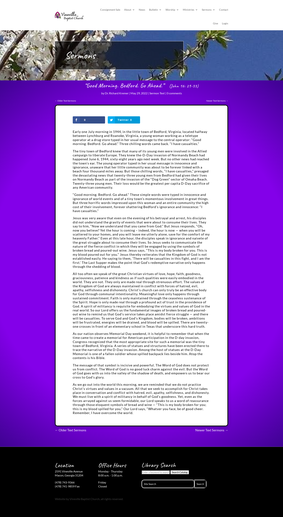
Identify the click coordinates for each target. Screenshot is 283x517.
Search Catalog (180, 472)
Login (225, 23)
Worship (170, 9)
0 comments (174, 93)
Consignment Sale (110, 9)
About (127, 9)
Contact (223, 9)
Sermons (207, 9)
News (142, 9)
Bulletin (153, 9)
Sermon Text (157, 93)
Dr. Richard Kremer (117, 93)
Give (215, 23)
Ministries (188, 9)
